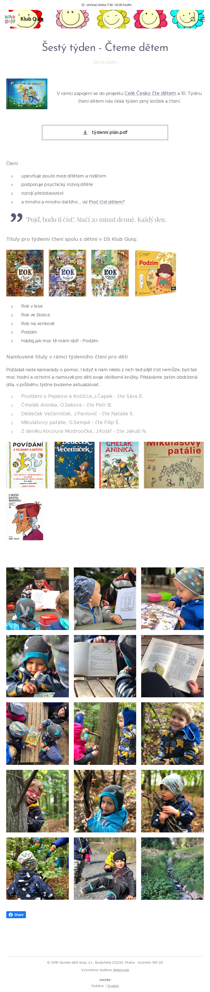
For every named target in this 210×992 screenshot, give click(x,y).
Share (16, 924)
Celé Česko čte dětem (150, 93)
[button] (193, 19)
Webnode (121, 970)
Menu (202, 19)
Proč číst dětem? (106, 201)
